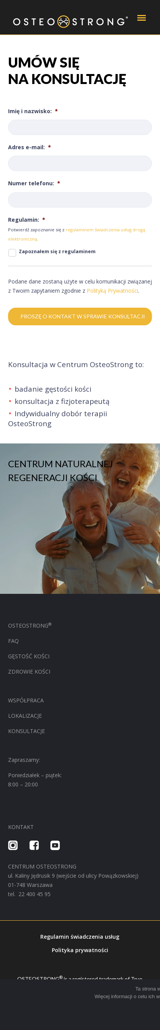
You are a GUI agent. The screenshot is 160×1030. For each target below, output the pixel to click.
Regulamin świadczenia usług (79, 936)
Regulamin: (26, 219)
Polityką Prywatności (112, 290)
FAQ (13, 640)
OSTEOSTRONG (29, 625)
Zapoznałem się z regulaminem (57, 251)
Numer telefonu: (34, 183)
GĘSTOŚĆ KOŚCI (28, 656)
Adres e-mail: (29, 147)
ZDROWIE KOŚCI (29, 671)
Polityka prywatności (80, 950)
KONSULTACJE (26, 731)
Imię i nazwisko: (33, 111)
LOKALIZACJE (25, 715)
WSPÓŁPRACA (26, 700)
